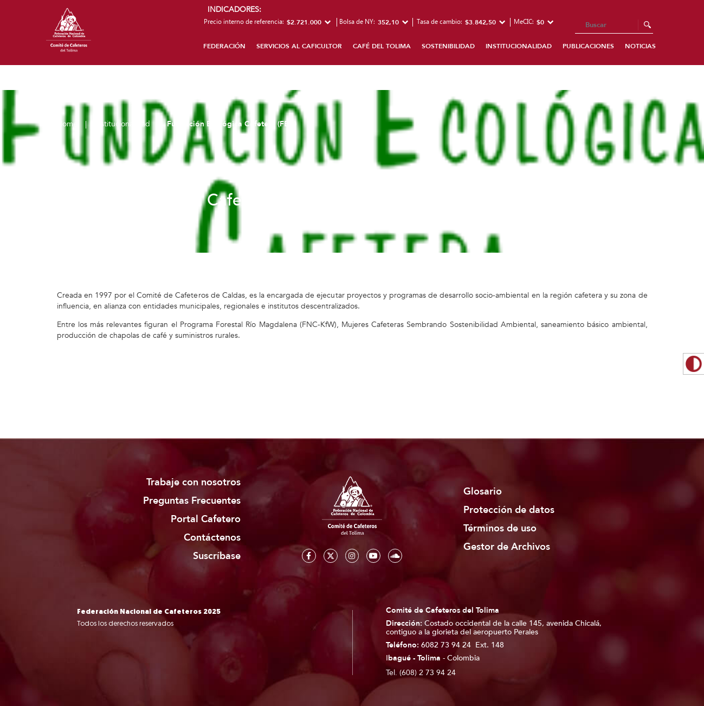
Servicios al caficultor (299, 46)
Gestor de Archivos (506, 547)
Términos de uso (500, 528)
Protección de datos (508, 510)
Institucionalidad (519, 46)
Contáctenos (212, 537)
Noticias (640, 46)
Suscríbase (217, 556)
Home (67, 124)
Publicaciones (588, 46)
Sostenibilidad (448, 46)
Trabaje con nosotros (193, 482)
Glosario (482, 491)
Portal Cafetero (206, 519)
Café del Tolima (382, 46)
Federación (224, 46)
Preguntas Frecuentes (192, 501)
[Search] (614, 25)
